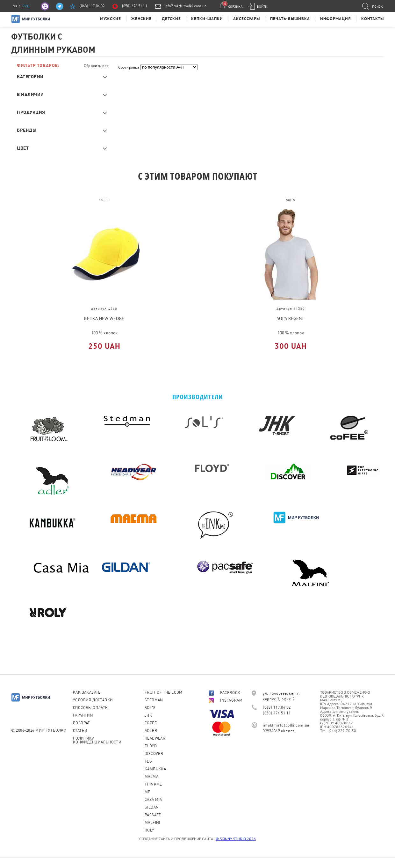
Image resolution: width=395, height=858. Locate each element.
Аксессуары (246, 18)
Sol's (150, 707)
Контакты (372, 18)
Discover (154, 753)
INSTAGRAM (225, 700)
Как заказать (87, 692)
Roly (149, 830)
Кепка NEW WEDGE (104, 318)
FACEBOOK (225, 692)
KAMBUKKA (155, 769)
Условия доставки (93, 700)
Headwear (155, 738)
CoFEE (151, 723)
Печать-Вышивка (290, 18)
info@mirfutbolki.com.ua (185, 6)
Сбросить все (96, 66)
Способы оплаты (91, 707)
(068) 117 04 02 (92, 6)
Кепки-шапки (207, 18)
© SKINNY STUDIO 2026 (236, 838)
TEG (148, 761)
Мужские (110, 18)
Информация (335, 18)
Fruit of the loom (164, 692)
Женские (141, 18)
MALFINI (152, 822)
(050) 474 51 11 (134, 6)
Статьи (80, 730)
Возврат (81, 723)
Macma (151, 776)
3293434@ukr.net (278, 731)
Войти (262, 6)
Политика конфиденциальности (97, 740)
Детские (171, 18)
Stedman (154, 700)
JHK (148, 715)
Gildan (152, 807)
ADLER (151, 730)
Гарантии (83, 715)
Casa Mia (153, 799)
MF (147, 792)
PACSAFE (153, 815)
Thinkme (153, 784)
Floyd (151, 746)
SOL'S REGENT (290, 318)
